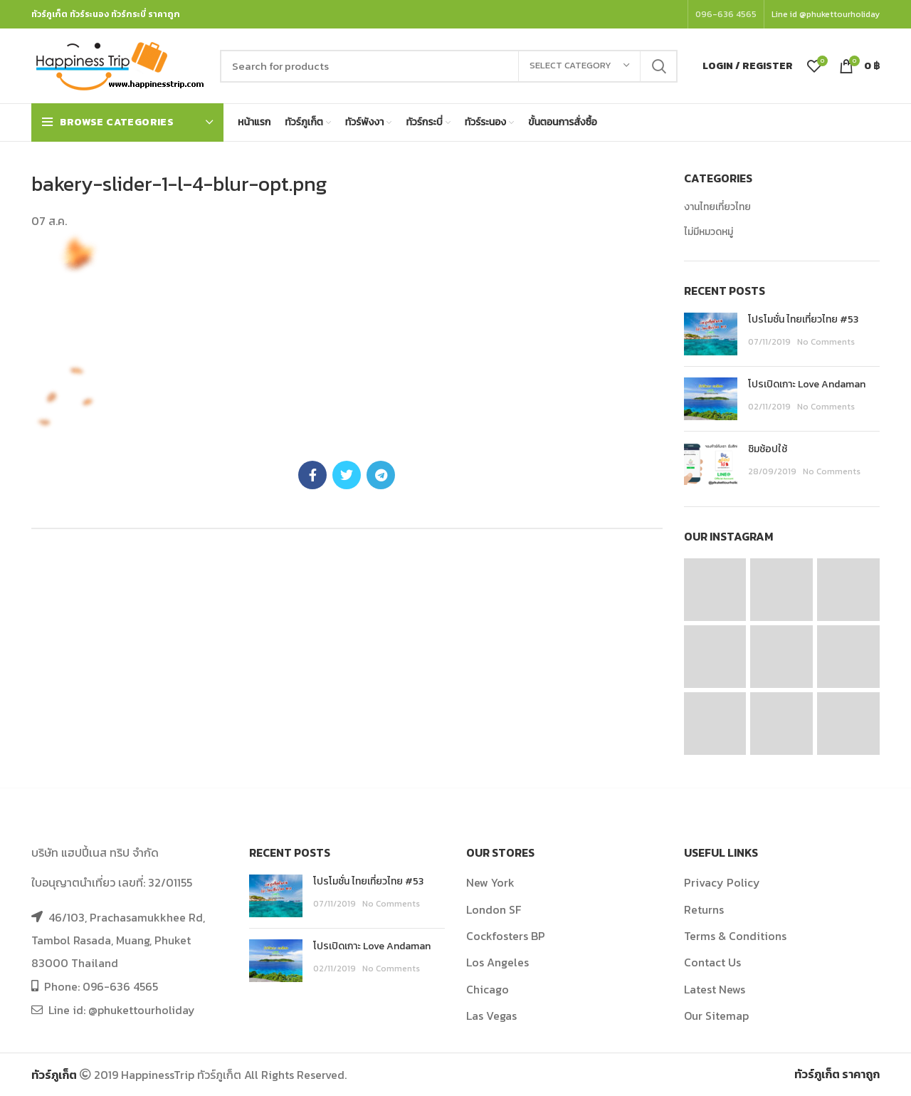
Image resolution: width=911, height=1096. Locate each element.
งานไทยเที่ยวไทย (717, 207)
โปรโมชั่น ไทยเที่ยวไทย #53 (803, 319)
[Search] (449, 66)
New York (490, 882)
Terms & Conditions (735, 935)
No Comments (826, 341)
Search (658, 66)
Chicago (487, 989)
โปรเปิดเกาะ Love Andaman (806, 384)
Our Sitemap (716, 1015)
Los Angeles (497, 962)
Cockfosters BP (505, 935)
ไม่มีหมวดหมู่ (708, 232)
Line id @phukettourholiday (826, 14)
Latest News (714, 989)
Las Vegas (491, 1015)
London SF (493, 909)
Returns (704, 909)
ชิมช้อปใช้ (767, 449)
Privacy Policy (722, 882)
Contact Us (712, 962)
